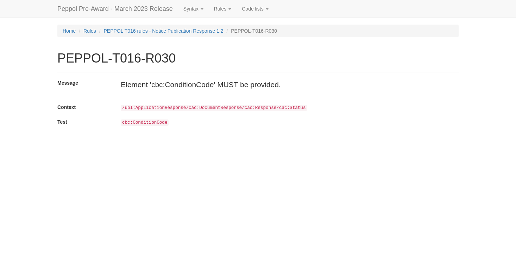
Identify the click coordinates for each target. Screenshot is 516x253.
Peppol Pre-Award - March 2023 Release (115, 8)
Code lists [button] (255, 9)
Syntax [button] (193, 9)
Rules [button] (223, 9)
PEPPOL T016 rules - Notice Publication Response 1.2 (164, 31)
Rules (89, 31)
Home (69, 31)
